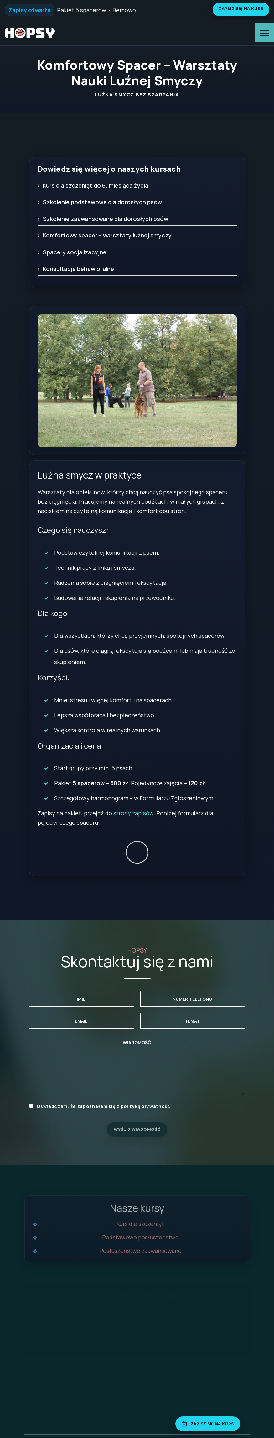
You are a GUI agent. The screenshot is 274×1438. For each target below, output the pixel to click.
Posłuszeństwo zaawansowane (140, 1254)
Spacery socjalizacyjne (74, 252)
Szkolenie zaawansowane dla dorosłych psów (105, 218)
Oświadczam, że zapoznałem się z (100, 1106)
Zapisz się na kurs (241, 8)
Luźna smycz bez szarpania (137, 94)
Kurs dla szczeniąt (140, 1227)
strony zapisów (133, 813)
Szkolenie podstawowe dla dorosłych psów (102, 202)
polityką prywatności (146, 1106)
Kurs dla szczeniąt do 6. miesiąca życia (95, 185)
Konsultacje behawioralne (78, 269)
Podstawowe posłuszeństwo (140, 1241)
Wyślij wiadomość (137, 1129)
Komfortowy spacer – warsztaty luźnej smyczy (107, 235)
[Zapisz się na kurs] (207, 1423)
